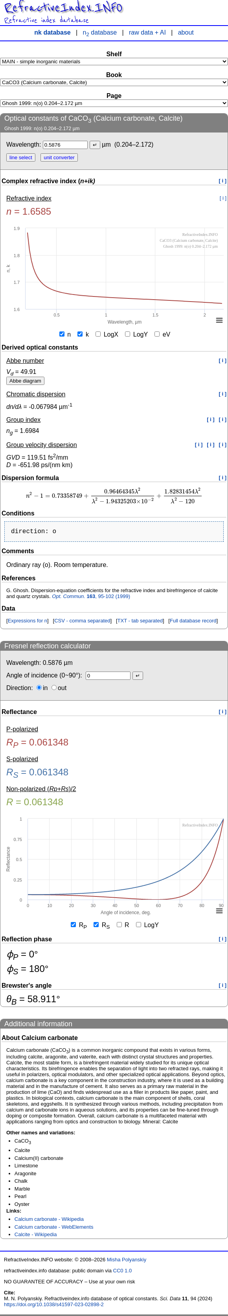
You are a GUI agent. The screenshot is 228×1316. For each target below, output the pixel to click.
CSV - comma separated (82, 622)
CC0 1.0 (122, 1272)
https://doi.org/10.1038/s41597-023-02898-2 (54, 1306)
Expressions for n (27, 622)
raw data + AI (147, 32)
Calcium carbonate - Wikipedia (49, 1221)
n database (100, 32)
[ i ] (223, 181)
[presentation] (114, 496)
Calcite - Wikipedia (36, 1236)
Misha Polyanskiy (126, 1261)
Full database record (193, 622)
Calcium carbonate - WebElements (54, 1228)
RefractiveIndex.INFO (63, 8)
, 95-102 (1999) (91, 598)
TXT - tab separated (140, 622)
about (186, 32)
